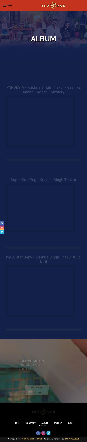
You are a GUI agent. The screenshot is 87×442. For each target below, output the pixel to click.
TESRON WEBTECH (71, 439)
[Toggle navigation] (8, 5)
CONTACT (43, 426)
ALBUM (44, 423)
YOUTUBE (37, 394)
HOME (17, 423)
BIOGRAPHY (30, 423)
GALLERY (58, 423)
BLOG (70, 423)
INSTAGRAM (36, 389)
